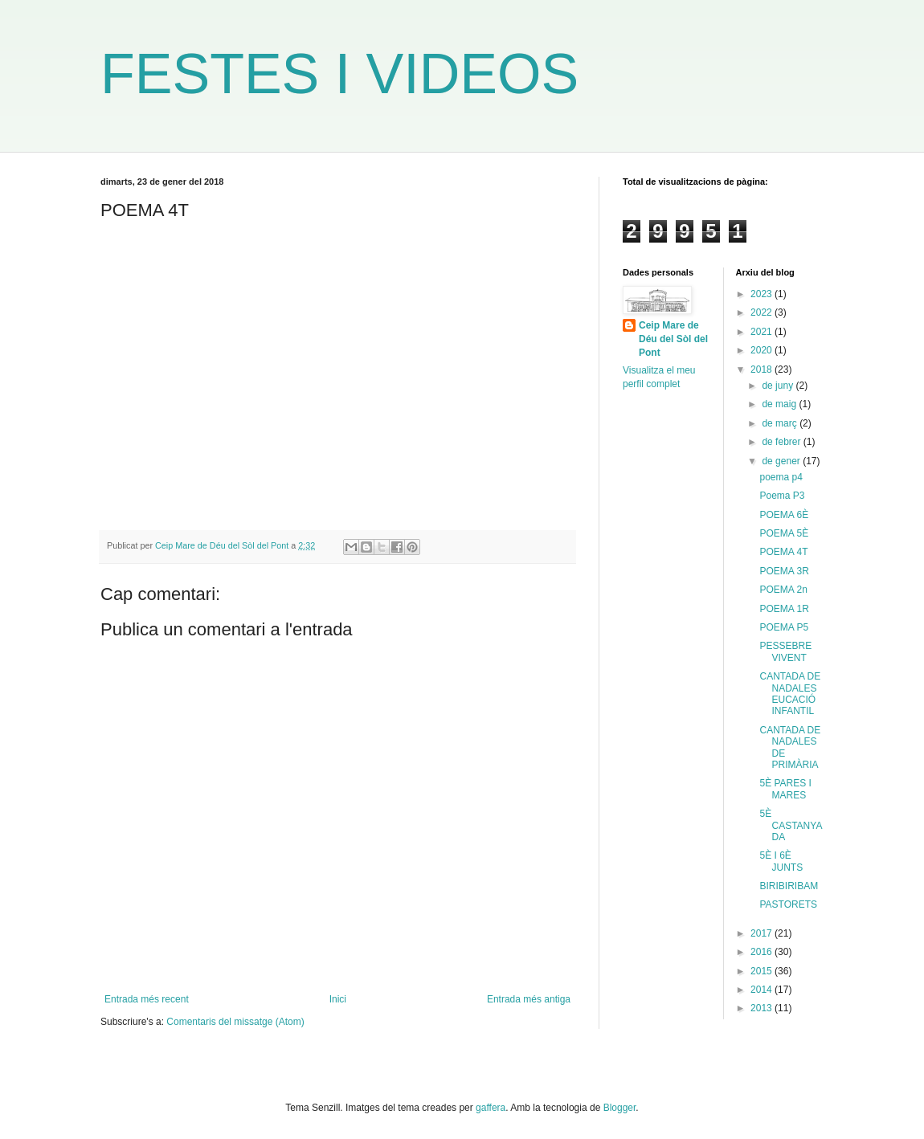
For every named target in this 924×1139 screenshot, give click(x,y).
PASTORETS (788, 904)
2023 (762, 294)
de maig (780, 404)
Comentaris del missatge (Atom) (235, 1021)
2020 (762, 350)
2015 (762, 971)
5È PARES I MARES (785, 789)
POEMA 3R (783, 571)
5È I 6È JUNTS (781, 861)
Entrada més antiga (528, 999)
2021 (762, 331)
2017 (762, 933)
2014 (762, 989)
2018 (762, 369)
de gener (782, 461)
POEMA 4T (783, 551)
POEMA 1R (783, 608)
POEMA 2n (783, 589)
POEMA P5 (783, 627)
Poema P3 (781, 495)
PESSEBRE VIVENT (785, 651)
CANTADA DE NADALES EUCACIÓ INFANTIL (789, 693)
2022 (762, 312)
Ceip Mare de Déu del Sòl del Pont (673, 339)
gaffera (490, 1107)
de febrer (782, 441)
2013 (762, 1008)
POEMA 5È (783, 533)
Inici (337, 999)
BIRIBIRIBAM (788, 886)
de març (780, 423)
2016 (762, 951)
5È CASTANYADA (790, 825)
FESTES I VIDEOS (339, 74)
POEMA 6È (783, 515)
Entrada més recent (146, 999)
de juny (778, 385)
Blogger (619, 1107)
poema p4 (780, 477)
